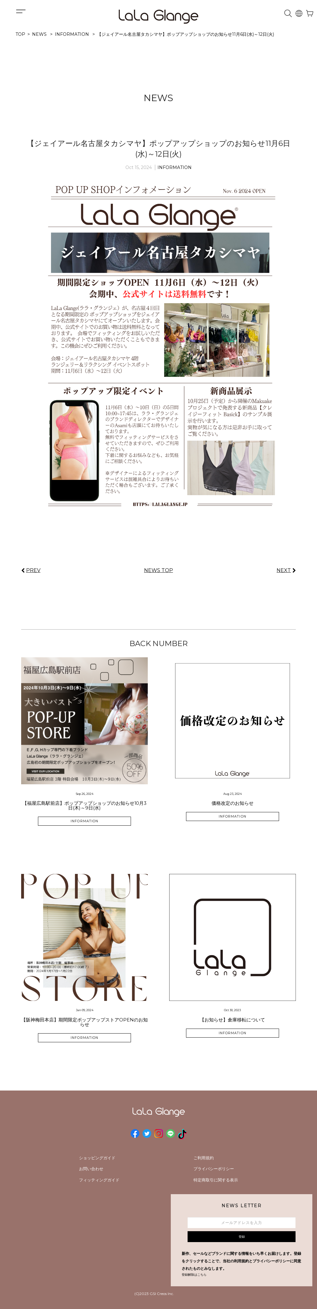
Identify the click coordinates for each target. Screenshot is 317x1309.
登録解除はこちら (194, 1275)
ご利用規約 (203, 1157)
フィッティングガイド (99, 1179)
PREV (33, 570)
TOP (20, 34)
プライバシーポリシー (213, 1168)
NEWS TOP (158, 570)
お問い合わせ (91, 1168)
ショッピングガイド (97, 1157)
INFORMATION (174, 167)
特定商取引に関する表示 (215, 1179)
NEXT (284, 570)
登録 (242, 1237)
